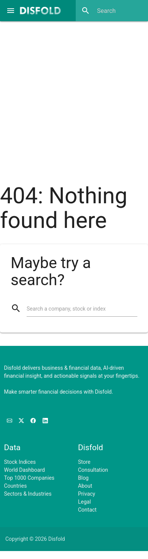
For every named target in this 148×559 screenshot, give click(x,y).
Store (84, 462)
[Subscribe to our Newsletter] (10, 421)
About (85, 486)
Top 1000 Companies (29, 478)
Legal (84, 502)
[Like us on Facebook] (34, 421)
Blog (83, 478)
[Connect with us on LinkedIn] (45, 421)
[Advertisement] (71, 98)
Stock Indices (20, 462)
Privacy (86, 494)
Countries (15, 486)
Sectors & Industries (28, 494)
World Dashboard (24, 470)
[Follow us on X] (22, 421)
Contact (87, 510)
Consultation (93, 470)
